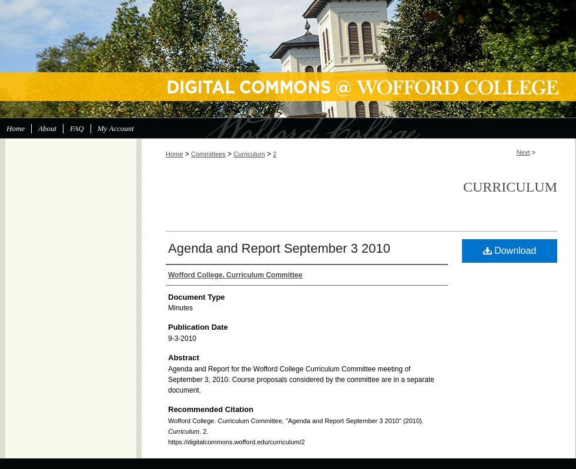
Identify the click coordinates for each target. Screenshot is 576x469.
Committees (208, 154)
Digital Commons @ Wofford (288, 59)
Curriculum (248, 154)
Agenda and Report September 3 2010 (279, 248)
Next (523, 152)
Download (510, 251)
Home (174, 154)
